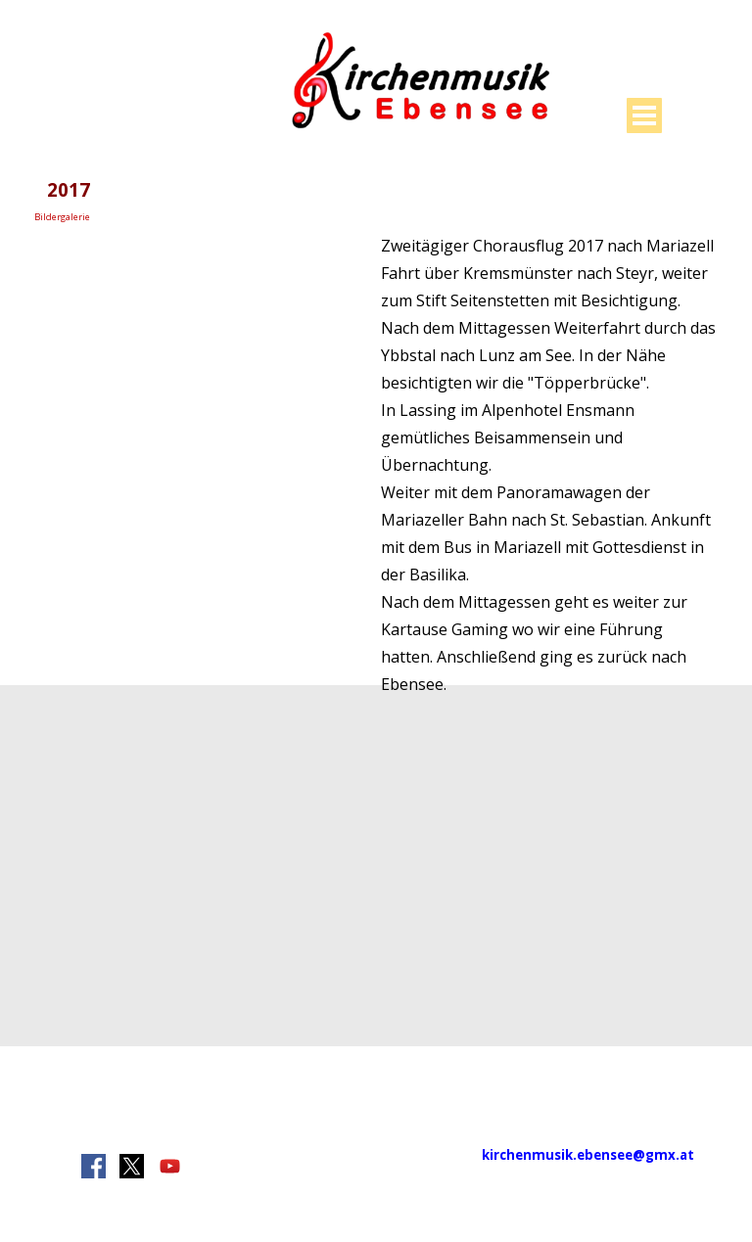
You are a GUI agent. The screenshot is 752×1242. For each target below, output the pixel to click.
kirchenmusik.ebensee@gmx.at (588, 1155)
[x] (131, 1166)
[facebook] (93, 1166)
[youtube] (170, 1166)
